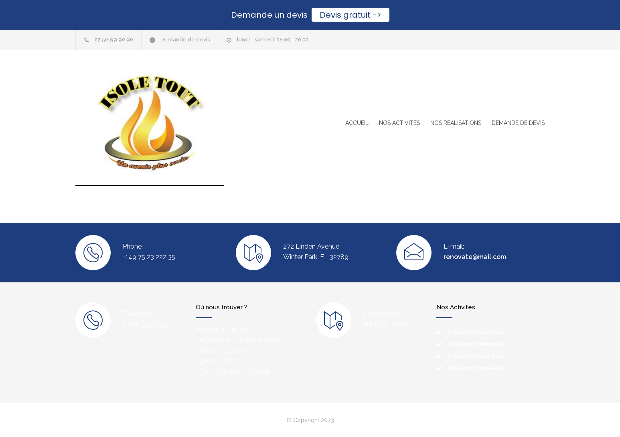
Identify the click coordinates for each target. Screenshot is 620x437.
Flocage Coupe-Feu (475, 356)
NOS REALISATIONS (455, 123)
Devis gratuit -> (350, 14)
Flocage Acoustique (476, 332)
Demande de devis (185, 40)
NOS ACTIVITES (399, 123)
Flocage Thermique (475, 344)
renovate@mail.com (475, 257)
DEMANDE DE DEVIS (518, 123)
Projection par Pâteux (478, 368)
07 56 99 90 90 (114, 40)
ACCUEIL (357, 123)
